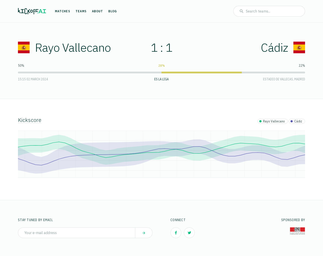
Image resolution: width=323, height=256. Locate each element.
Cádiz (283, 47)
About (97, 11)
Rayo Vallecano (64, 47)
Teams (81, 11)
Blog (112, 11)
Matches (62, 11)
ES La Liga (161, 79)
